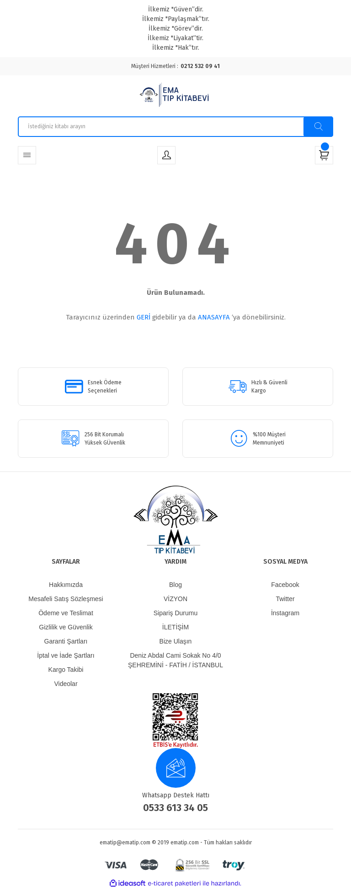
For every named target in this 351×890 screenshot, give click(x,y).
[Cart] (324, 155)
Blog (175, 584)
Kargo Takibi (66, 669)
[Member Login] (166, 155)
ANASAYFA (214, 317)
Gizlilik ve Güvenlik (65, 627)
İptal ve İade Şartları (65, 655)
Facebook (285, 584)
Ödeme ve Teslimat (65, 613)
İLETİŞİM (175, 627)
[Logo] (175, 96)
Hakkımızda (66, 584)
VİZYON (175, 598)
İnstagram (285, 613)
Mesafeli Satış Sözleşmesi (65, 598)
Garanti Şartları (66, 641)
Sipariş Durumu (175, 613)
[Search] (175, 126)
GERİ (143, 317)
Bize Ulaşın (176, 641)
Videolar (65, 683)
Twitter (285, 598)
